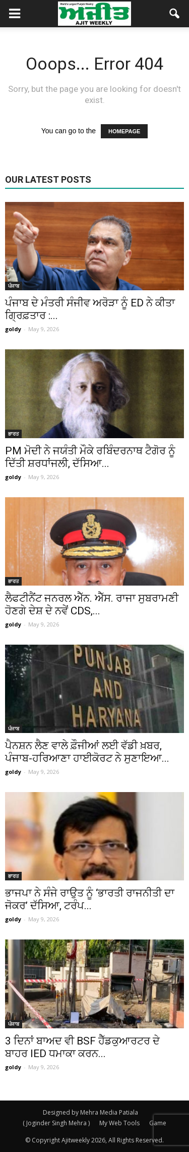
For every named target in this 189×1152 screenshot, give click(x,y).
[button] (175, 13)
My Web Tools (119, 1123)
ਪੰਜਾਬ (13, 285)
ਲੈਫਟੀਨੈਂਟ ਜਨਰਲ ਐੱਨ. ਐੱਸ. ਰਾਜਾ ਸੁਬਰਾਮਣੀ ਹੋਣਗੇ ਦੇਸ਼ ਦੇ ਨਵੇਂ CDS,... (91, 604)
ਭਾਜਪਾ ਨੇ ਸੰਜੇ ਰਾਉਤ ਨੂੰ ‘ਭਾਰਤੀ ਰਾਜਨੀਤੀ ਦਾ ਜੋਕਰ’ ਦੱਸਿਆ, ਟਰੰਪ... (89, 899)
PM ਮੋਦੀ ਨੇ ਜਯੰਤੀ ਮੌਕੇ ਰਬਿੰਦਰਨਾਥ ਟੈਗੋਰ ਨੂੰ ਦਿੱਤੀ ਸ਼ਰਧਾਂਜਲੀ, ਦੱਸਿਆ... (90, 457)
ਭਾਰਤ (13, 433)
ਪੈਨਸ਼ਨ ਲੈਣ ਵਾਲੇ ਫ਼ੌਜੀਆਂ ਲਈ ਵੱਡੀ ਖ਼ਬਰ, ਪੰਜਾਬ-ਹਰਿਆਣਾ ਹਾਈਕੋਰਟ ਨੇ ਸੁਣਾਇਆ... (87, 752)
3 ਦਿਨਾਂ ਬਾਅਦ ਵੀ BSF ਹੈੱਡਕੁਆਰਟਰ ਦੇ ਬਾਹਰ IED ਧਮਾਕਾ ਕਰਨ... (82, 1047)
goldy (13, 329)
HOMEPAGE (124, 131)
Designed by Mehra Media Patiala (90, 1112)
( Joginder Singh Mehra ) (56, 1123)
